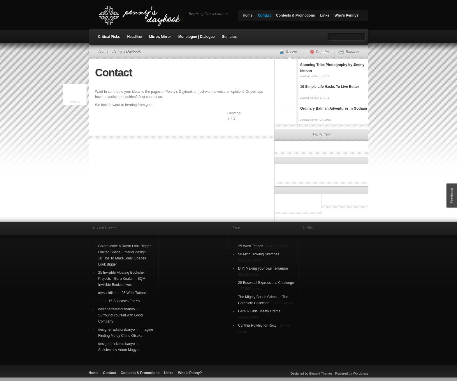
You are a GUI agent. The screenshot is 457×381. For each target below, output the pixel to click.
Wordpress (360, 373)
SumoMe (75, 102)
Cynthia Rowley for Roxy (257, 325)
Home (247, 15)
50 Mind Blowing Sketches (258, 254)
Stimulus (229, 37)
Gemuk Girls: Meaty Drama (259, 311)
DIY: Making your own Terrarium (263, 268)
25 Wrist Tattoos (134, 293)
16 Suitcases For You (124, 301)
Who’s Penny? (346, 15)
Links (324, 15)
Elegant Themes (321, 373)
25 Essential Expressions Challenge (266, 283)
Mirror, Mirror (160, 37)
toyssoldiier (107, 293)
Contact (264, 15)
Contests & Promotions (295, 15)
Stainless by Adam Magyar (119, 350)
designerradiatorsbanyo (116, 309)
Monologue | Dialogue (196, 37)
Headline (134, 37)
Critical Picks (109, 37)
